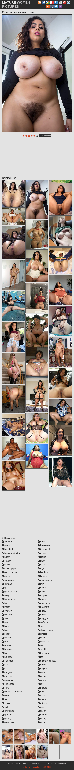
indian (6, 607)
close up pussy (10, 568)
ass (5, 622)
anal (5, 618)
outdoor (43, 699)
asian (6, 545)
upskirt (42, 664)
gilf (4, 588)
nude (41, 691)
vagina (42, 668)
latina (42, 564)
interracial (44, 549)
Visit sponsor (45, 136)
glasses (7, 715)
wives (42, 680)
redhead (43, 614)
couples (7, 676)
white (41, 722)
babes (6, 626)
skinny (42, 711)
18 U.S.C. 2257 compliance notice (51, 764)
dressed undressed (12, 691)
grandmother (9, 591)
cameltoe (7, 661)
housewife (44, 545)
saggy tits (44, 618)
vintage (42, 718)
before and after (11, 553)
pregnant (43, 607)
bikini (5, 641)
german (7, 584)
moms (42, 588)
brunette (7, 657)
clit (4, 668)
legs (41, 568)
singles (42, 634)
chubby (6, 561)
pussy (42, 611)
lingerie (42, 576)
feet (5, 699)
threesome (44, 653)
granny (6, 718)
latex (41, 561)
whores (42, 676)
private (42, 703)
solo (41, 645)
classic (6, 564)
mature (42, 688)
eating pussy (9, 572)
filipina (6, 703)
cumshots (8, 684)
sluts (41, 638)
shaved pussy (46, 630)
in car (6, 664)
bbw (5, 630)
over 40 (7, 614)
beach (6, 634)
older (41, 695)
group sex (8, 722)
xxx (40, 684)
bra (5, 653)
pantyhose (44, 603)
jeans (42, 553)
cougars (7, 672)
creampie (7, 680)
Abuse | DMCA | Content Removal (22, 764)
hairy (5, 595)
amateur (7, 541)
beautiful (7, 549)
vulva (41, 672)
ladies (42, 557)
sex (41, 626)
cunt (5, 688)
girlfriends (8, 711)
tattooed (43, 715)
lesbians (43, 572)
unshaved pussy (47, 661)
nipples (42, 595)
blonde (6, 645)
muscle (42, 591)
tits (40, 657)
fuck (5, 707)
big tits (6, 638)
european (8, 580)
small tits (43, 641)
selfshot (43, 622)
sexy (41, 707)
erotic (6, 695)
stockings (43, 649)
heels (42, 541)
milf (41, 584)
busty (6, 557)
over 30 (7, 611)
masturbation (45, 580)
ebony (6, 576)
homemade (8, 599)
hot (4, 603)
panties (42, 599)
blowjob (7, 649)
